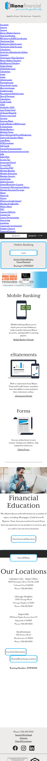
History (3, 198)
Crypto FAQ (5, 165)
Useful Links (5, 178)
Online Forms (23, 449)
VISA (2, 104)
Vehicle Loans (6, 79)
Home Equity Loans (8, 85)
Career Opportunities (9, 217)
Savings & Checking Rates (11, 137)
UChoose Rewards (8, 112)
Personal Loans (6, 82)
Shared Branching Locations (23, 658)
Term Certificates (7, 35)
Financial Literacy (8, 231)
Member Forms (6, 132)
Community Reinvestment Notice (14, 187)
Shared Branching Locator (11, 184)
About (3, 192)
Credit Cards (5, 101)
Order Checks (6, 65)
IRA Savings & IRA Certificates (13, 38)
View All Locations (23, 741)
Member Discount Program (12, 189)
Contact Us (36, 16)
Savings (3, 27)
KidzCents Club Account (11, 43)
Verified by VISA (7, 107)
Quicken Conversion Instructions (14, 151)
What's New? (6, 206)
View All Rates (23, 557)
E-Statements (6, 126)
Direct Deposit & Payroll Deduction (15, 134)
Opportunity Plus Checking (12, 57)
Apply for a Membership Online (14, 52)
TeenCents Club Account (11, 46)
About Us (4, 195)
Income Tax (5, 159)
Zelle (2, 154)
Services (3, 118)
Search (32, 235)
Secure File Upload (23, 734)
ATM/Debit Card (7, 68)
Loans (2, 74)
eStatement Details (23, 395)
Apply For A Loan (13, 16)
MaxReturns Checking (10, 63)
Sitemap (23, 738)
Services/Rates (6, 121)
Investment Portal (8, 162)
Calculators (5, 49)
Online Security (7, 181)
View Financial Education (23, 539)
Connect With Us (7, 212)
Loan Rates (5, 140)
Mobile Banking (7, 129)
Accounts (4, 24)
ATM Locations (7, 143)
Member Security (7, 176)
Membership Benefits (9, 203)
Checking (4, 54)
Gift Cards (4, 145)
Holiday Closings (7, 228)
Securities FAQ (6, 167)
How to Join (5, 220)
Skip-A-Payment (7, 96)
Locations (4, 223)
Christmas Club (7, 41)
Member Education (8, 173)
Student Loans (6, 90)
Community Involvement (11, 225)
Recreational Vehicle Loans (12, 93)
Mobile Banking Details (23, 339)
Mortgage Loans (7, 88)
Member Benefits (7, 170)
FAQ (2, 209)
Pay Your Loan (25, 16)
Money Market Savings (10, 32)
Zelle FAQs (5, 156)
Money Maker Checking (10, 60)
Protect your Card (8, 115)
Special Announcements (11, 148)
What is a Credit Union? (10, 200)
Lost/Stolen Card (7, 110)
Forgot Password (23, 262)
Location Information (15, 651)
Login (23, 253)
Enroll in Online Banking (23, 259)
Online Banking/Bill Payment (13, 123)
